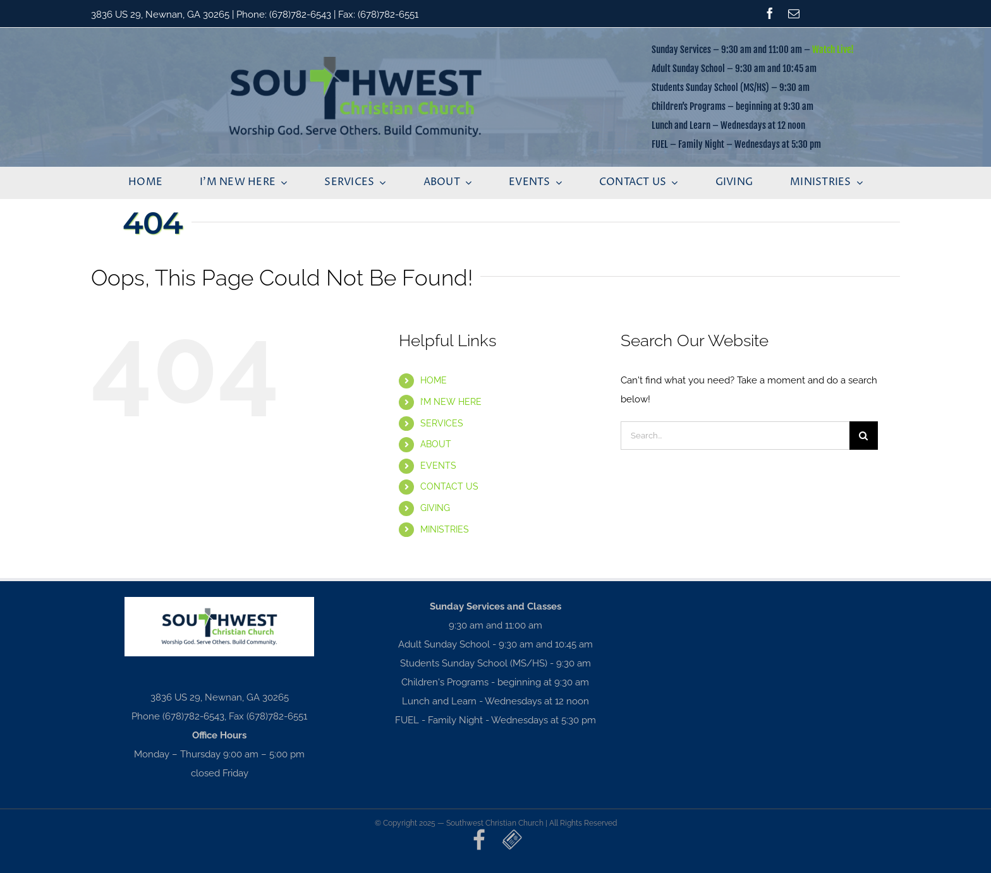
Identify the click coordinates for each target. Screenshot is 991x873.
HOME (433, 380)
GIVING (435, 508)
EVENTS (438, 466)
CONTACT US (449, 486)
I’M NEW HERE (451, 402)
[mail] (793, 13)
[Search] (863, 435)
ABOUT (435, 444)
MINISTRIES (444, 529)
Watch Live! (833, 50)
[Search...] (735, 435)
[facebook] (769, 13)
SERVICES (441, 423)
